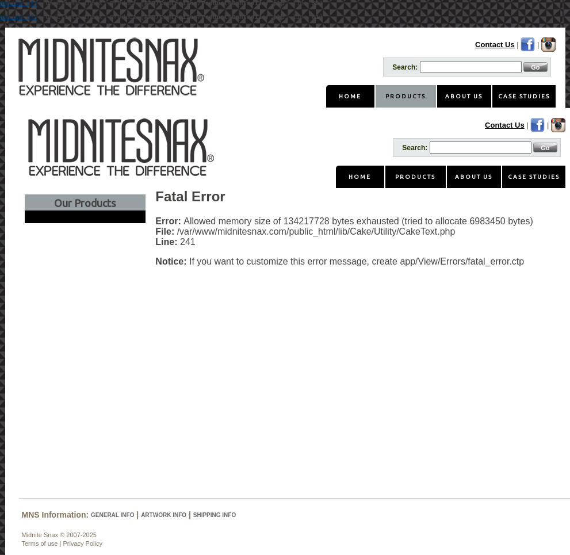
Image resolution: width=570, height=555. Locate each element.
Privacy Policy (82, 543)
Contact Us (495, 44)
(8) (19, 17)
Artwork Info (163, 515)
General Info (112, 515)
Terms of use (40, 543)
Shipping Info (214, 515)
